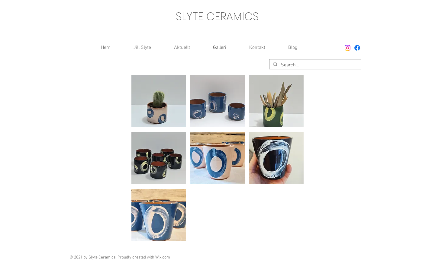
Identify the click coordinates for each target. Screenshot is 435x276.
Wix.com (162, 257)
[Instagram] (347, 48)
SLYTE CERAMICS (217, 16)
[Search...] (314, 65)
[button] (158, 101)
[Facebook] (357, 48)
